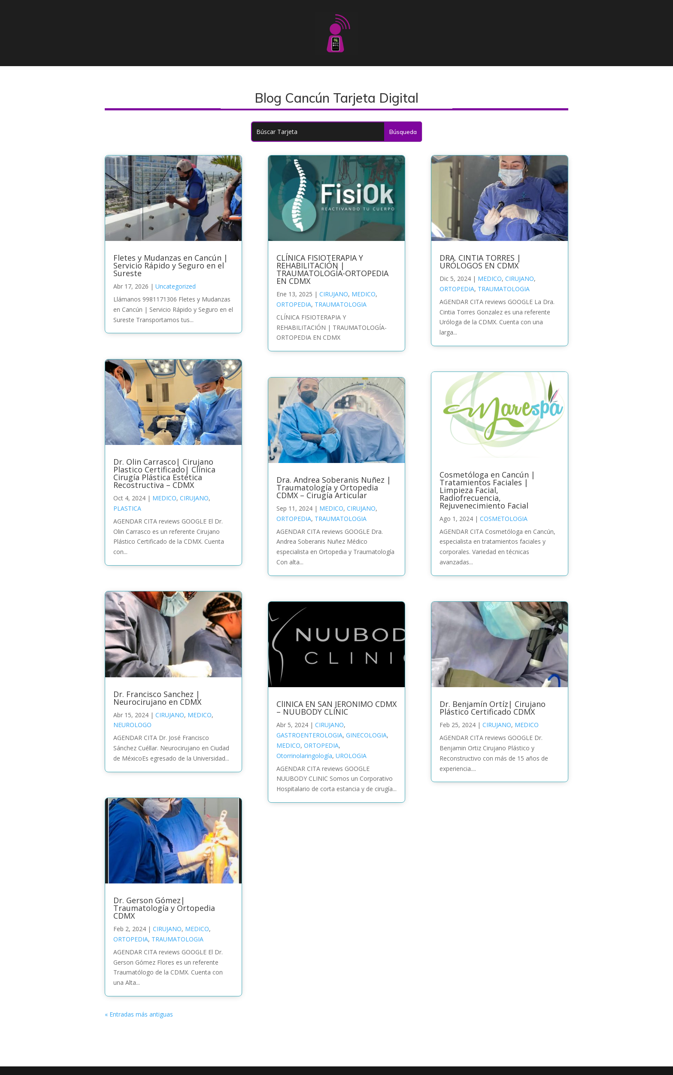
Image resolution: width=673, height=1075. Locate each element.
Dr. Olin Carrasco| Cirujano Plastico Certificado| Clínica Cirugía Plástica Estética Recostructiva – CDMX (164, 473)
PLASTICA (127, 508)
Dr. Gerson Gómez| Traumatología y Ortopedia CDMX (164, 908)
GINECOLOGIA (366, 735)
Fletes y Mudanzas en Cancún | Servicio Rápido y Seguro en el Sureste (170, 265)
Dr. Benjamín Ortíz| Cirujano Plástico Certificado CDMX (493, 708)
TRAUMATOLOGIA (177, 939)
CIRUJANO (194, 498)
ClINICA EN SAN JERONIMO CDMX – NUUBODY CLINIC (336, 708)
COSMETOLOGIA (503, 519)
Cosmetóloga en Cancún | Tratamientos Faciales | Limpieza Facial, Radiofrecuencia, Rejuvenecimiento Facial (487, 490)
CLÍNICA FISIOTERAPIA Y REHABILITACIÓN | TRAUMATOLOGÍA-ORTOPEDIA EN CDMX (332, 269)
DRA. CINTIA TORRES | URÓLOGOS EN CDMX (480, 262)
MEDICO (164, 498)
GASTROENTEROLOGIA (309, 735)
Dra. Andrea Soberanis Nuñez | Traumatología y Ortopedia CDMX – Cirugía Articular (333, 487)
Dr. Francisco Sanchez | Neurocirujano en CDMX (157, 698)
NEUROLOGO (132, 725)
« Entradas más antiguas (139, 1014)
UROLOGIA (351, 756)
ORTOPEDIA (130, 939)
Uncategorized (175, 286)
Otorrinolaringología (304, 756)
